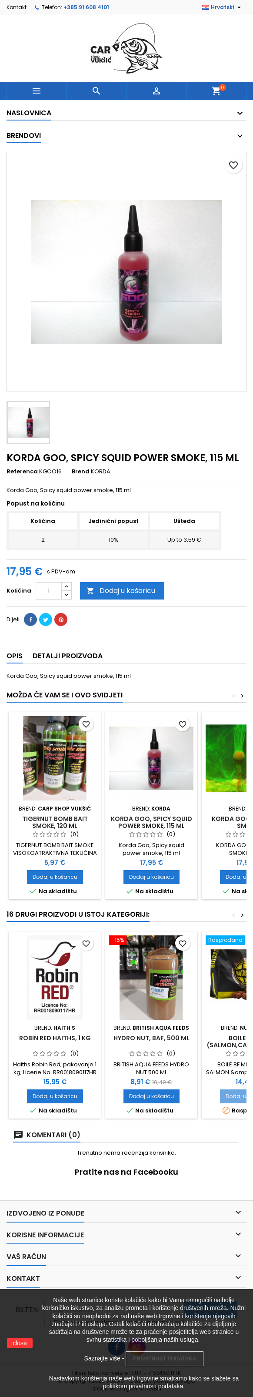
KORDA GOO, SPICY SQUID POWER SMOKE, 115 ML (151, 822)
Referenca (22, 472)
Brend (81, 472)
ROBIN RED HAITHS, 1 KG (55, 1038)
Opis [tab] (15, 656)
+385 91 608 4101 (86, 7)
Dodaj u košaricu (121, 591)
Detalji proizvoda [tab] (68, 656)
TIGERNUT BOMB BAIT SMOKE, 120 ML (55, 822)
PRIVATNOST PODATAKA (164, 1359)
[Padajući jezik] (222, 7)
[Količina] (49, 591)
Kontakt (17, 7)
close (20, 1343)
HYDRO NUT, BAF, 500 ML (151, 1038)
